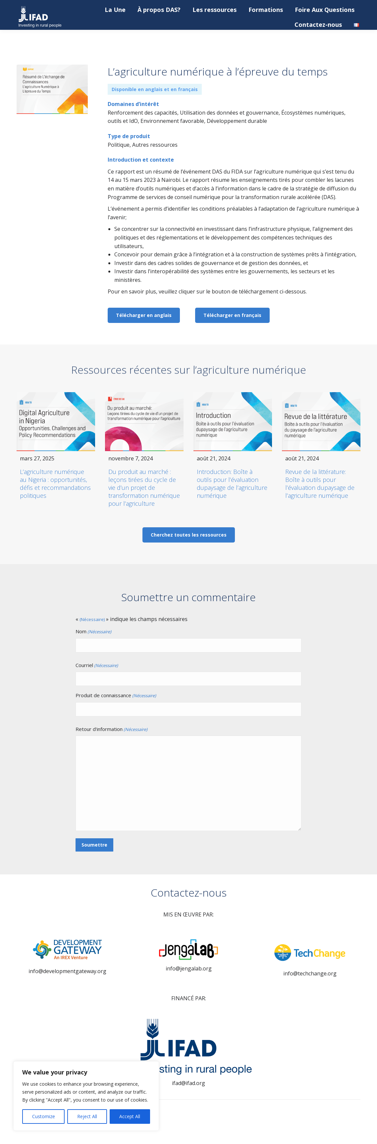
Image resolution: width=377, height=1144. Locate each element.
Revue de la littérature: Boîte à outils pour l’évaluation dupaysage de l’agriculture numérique (319, 483)
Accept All (129, 1116)
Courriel (97, 665)
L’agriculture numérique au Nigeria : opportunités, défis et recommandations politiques (55, 483)
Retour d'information (111, 729)
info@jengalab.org (189, 968)
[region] (86, 1096)
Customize (43, 1116)
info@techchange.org (310, 973)
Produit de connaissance (116, 696)
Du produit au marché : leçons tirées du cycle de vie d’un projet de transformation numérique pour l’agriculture (144, 487)
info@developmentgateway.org (67, 971)
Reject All (87, 1116)
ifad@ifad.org (188, 1083)
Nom (93, 632)
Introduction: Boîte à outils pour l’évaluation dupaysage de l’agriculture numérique (232, 483)
